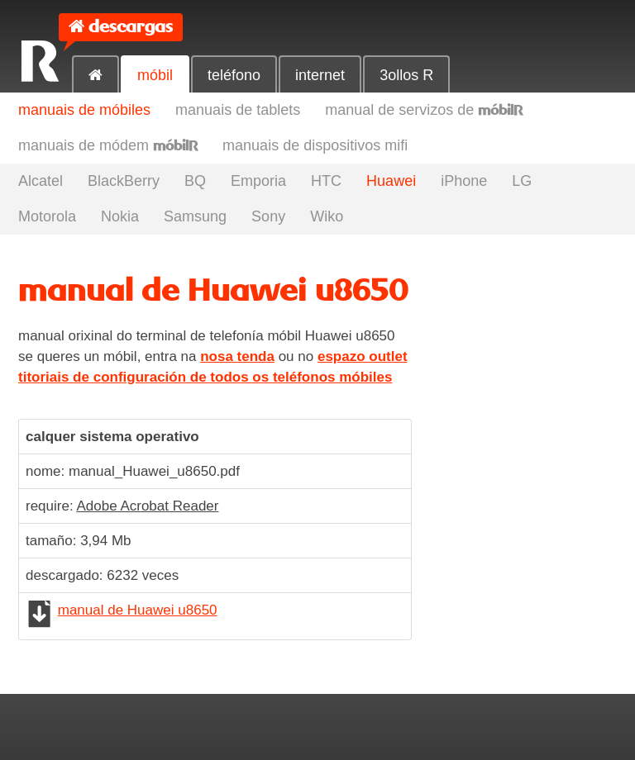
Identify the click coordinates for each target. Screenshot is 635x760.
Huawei (391, 181)
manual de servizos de (424, 110)
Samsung (195, 216)
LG (522, 181)
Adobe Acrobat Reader (147, 506)
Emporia (258, 181)
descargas (130, 27)
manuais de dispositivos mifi (315, 145)
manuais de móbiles (84, 110)
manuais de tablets (237, 110)
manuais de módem (108, 145)
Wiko (326, 216)
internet (320, 75)
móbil (155, 75)
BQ (195, 181)
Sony (268, 216)
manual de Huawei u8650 (137, 610)
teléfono (234, 75)
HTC (326, 181)
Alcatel (40, 181)
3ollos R (406, 75)
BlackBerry (124, 181)
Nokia (120, 216)
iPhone (464, 181)
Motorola (47, 216)
